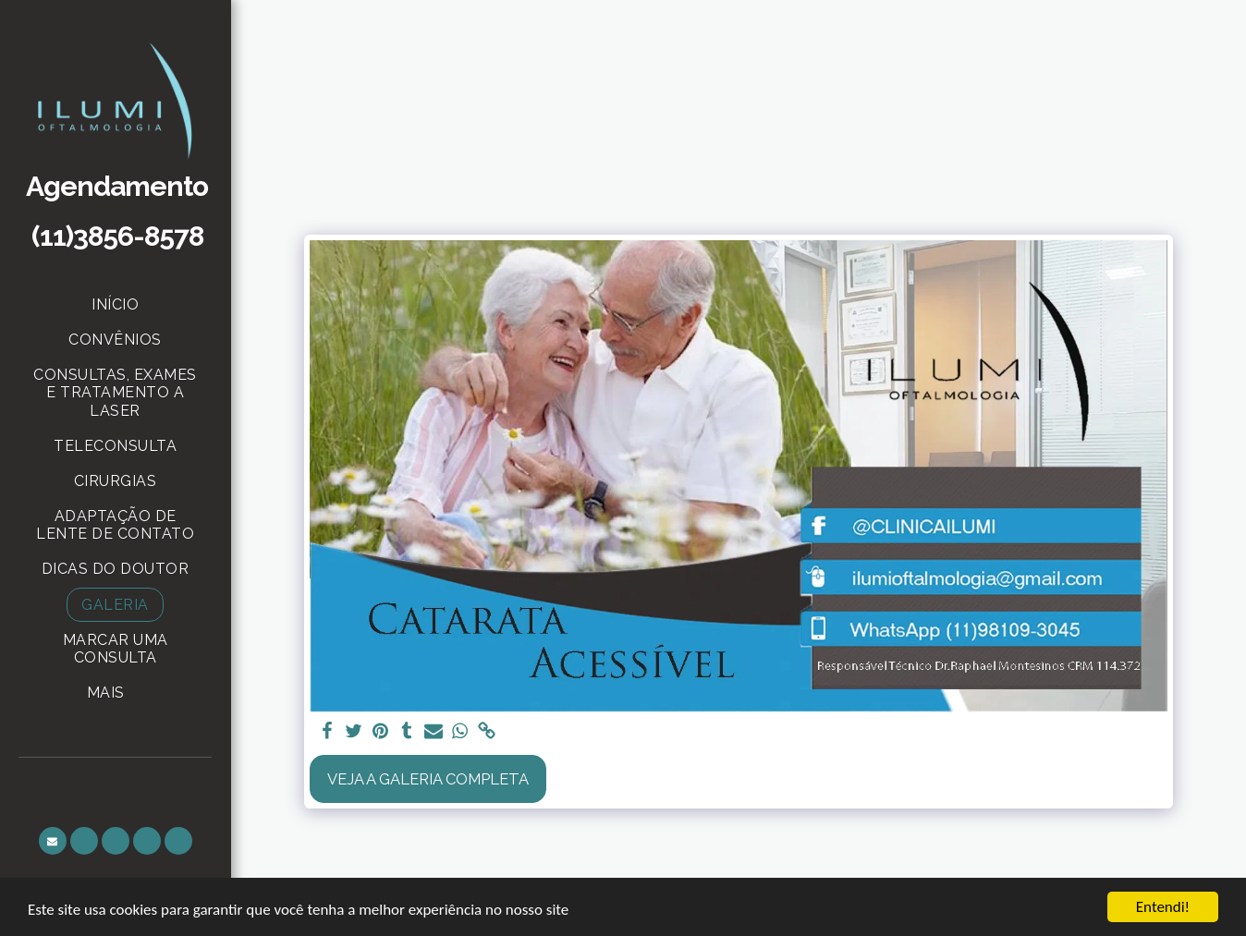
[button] (53, 841)
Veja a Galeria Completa (428, 779)
